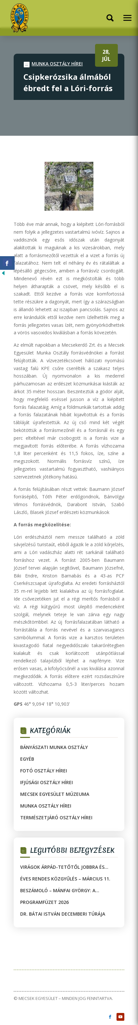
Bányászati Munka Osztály (54, 747)
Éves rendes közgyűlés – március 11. (65, 879)
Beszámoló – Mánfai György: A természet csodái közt (57, 890)
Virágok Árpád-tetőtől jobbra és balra (62, 867)
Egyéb (27, 759)
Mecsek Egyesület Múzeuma (54, 794)
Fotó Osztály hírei (43, 771)
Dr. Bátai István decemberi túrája (62, 914)
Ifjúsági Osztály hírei (46, 782)
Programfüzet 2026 (44, 902)
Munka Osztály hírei (57, 64)
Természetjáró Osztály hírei (56, 817)
